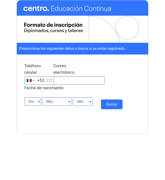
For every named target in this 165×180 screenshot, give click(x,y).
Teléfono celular (32, 69)
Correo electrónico (64, 69)
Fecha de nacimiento (44, 87)
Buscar (111, 104)
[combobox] (34, 80)
